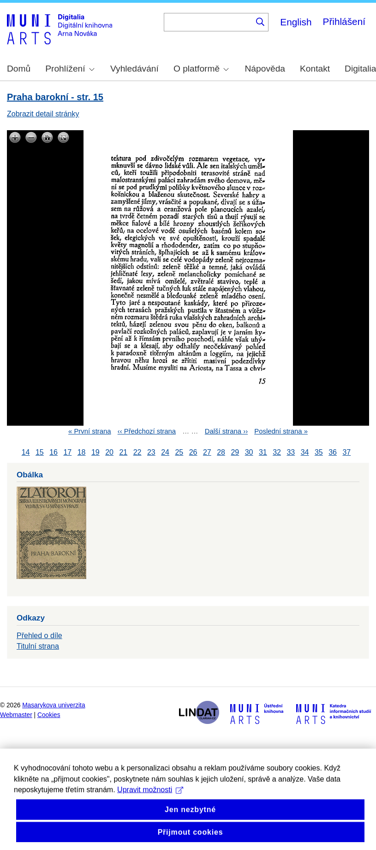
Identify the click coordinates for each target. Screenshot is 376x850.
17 (67, 452)
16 (53, 452)
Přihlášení (344, 21)
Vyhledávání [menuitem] (134, 68)
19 (95, 452)
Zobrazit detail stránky (43, 114)
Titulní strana (38, 646)
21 (123, 452)
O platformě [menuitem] (201, 68)
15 (40, 452)
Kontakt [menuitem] (315, 68)
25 (179, 452)
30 (249, 452)
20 (109, 452)
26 (193, 452)
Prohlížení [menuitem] (69, 68)
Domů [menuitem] (18, 68)
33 (290, 452)
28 (221, 452)
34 (305, 452)
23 (151, 452)
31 (263, 452)
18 (82, 452)
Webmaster (16, 714)
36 (332, 452)
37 (346, 452)
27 (207, 452)
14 (26, 452)
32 (277, 452)
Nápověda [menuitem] (265, 68)
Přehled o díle (39, 635)
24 (165, 452)
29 (235, 452)
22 (137, 452)
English (295, 22)
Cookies (48, 714)
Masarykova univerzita (53, 705)
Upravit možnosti (150, 808)
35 (319, 452)
